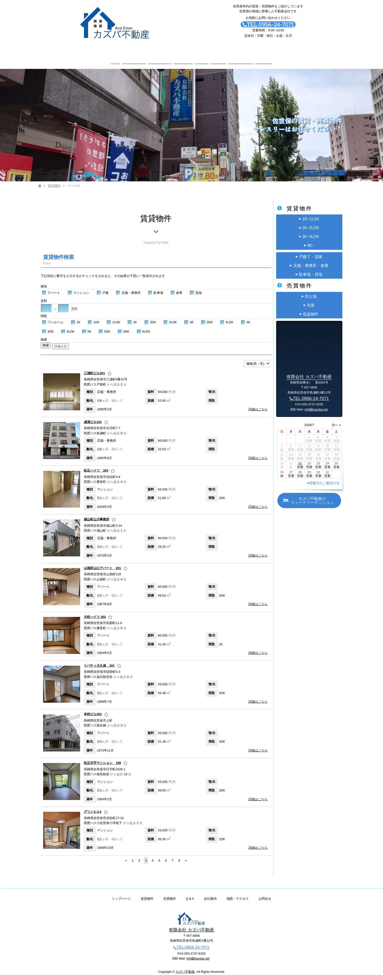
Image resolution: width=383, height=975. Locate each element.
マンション (78, 288)
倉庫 (177, 288)
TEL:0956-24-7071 (309, 394)
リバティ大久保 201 (99, 660)
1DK (93, 317)
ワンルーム (52, 317)
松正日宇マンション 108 (102, 758)
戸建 (103, 288)
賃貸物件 (54, 181)
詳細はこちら (258, 404)
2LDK (170, 317)
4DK (48, 327)
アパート (51, 288)
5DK (104, 327)
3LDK (227, 317)
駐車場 (155, 288)
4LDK (67, 327)
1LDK (113, 317)
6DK (123, 327)
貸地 (196, 288)
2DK (150, 317)
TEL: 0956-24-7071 (268, 24)
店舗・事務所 (128, 288)
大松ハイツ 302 (95, 611)
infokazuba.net (316, 404)
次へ (335, 420)
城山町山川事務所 (96, 514)
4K (245, 317)
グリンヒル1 (92, 806)
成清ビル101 (93, 417)
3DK (207, 317)
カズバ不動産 (185, 966)
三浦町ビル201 (94, 368)
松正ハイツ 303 (96, 465)
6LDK (143, 327)
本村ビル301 (93, 709)
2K (132, 317)
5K (86, 327)
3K (189, 317)
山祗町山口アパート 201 (102, 563)
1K (75, 317)
